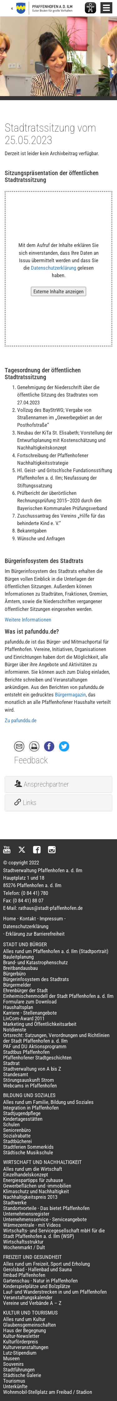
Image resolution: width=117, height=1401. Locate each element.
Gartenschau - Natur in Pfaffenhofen (40, 1280)
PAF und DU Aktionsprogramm (34, 1046)
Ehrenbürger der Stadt (25, 990)
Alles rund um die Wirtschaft (32, 1169)
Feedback (31, 760)
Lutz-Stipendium (20, 1353)
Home (9, 918)
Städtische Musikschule (28, 1152)
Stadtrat (11, 1063)
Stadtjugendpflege (22, 1113)
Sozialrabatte (17, 1135)
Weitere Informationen (28, 620)
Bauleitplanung (18, 957)
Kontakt (28, 918)
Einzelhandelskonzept (25, 1174)
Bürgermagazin (70, 694)
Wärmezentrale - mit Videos (32, 1225)
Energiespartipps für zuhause (33, 1180)
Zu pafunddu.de (21, 720)
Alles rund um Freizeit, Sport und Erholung (46, 1264)
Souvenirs (13, 1364)
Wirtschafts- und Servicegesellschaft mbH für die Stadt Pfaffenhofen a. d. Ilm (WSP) (54, 1233)
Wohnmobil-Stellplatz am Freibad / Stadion (47, 1392)
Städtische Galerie (22, 1375)
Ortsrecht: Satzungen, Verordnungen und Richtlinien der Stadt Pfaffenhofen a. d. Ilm (56, 1038)
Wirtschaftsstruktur (23, 1242)
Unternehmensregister (26, 1214)
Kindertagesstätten (22, 1119)
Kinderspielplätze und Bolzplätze (36, 1286)
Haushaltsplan (18, 1007)
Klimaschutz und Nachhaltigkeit (36, 1191)
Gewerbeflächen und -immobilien (37, 1186)
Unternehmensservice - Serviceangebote (45, 1219)
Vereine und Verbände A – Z (32, 1303)
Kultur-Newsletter (21, 1336)
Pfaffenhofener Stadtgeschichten (37, 1057)
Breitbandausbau (20, 968)
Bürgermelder (17, 985)
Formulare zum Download (29, 1001)
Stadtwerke (15, 1202)
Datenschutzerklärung (53, 268)
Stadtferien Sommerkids (28, 1147)
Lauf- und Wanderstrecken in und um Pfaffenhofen (55, 1292)
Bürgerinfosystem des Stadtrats (36, 979)
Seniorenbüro (17, 1130)
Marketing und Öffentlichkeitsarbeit (39, 1024)
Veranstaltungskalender (27, 1297)
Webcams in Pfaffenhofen (30, 1085)
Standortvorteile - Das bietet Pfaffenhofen (46, 1208)
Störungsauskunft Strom (28, 1080)
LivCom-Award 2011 (24, 1018)
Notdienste (14, 1029)
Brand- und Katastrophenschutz (35, 962)
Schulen (11, 1124)
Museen (11, 1358)
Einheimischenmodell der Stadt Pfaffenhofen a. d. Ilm (58, 996)
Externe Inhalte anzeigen (58, 291)
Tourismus (14, 1381)
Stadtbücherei (17, 1141)
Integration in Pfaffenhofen (31, 1107)
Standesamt (15, 1074)
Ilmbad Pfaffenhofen (24, 1275)
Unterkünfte (15, 1386)
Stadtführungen (19, 1369)
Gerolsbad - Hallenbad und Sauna (37, 1269)
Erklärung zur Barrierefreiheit (35, 934)
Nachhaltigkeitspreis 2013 (30, 1197)
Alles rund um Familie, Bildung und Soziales (48, 1102)
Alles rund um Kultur (24, 1319)
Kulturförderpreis (20, 1341)
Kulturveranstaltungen (25, 1347)
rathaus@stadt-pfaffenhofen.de (50, 908)
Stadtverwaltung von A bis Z (32, 1069)
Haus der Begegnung (24, 1330)
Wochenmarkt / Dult (24, 1247)
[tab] (58, 784)
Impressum (51, 918)
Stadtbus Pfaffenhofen (26, 1052)
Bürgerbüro (14, 973)
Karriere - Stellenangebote (30, 1013)
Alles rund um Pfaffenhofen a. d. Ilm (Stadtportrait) (55, 951)
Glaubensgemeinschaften (29, 1325)
